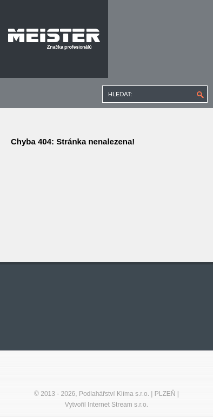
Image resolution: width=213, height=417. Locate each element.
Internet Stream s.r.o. (118, 404)
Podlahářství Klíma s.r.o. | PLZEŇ (127, 394)
